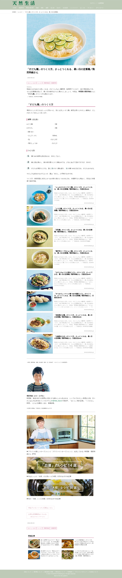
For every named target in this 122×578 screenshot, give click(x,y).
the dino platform (63, 575)
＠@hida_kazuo (56, 401)
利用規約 (69, 572)
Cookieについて (93, 572)
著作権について (38, 572)
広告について (27, 572)
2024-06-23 (30, 77)
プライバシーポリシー (81, 572)
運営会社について (60, 572)
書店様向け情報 (49, 572)
